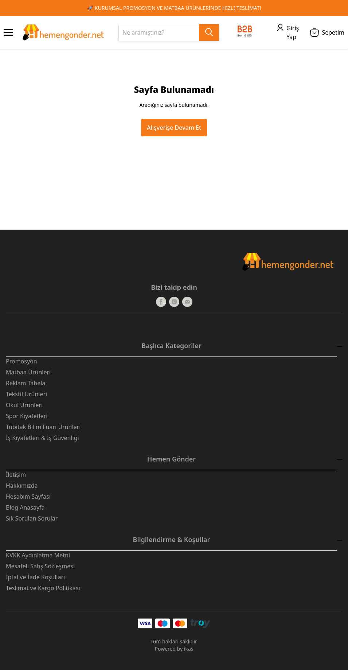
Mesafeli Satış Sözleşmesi (40, 566)
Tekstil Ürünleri (26, 394)
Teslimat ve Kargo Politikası (43, 588)
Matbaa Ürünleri (28, 372)
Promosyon (21, 361)
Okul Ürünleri (24, 405)
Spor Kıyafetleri (26, 416)
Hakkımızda (22, 486)
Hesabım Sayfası (28, 496)
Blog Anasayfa (25, 507)
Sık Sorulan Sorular (32, 518)
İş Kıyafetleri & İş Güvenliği (42, 438)
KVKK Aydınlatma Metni (38, 555)
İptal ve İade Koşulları (35, 577)
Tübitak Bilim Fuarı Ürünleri (43, 427)
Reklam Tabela (25, 383)
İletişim (16, 475)
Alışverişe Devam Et (174, 128)
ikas (188, 648)
